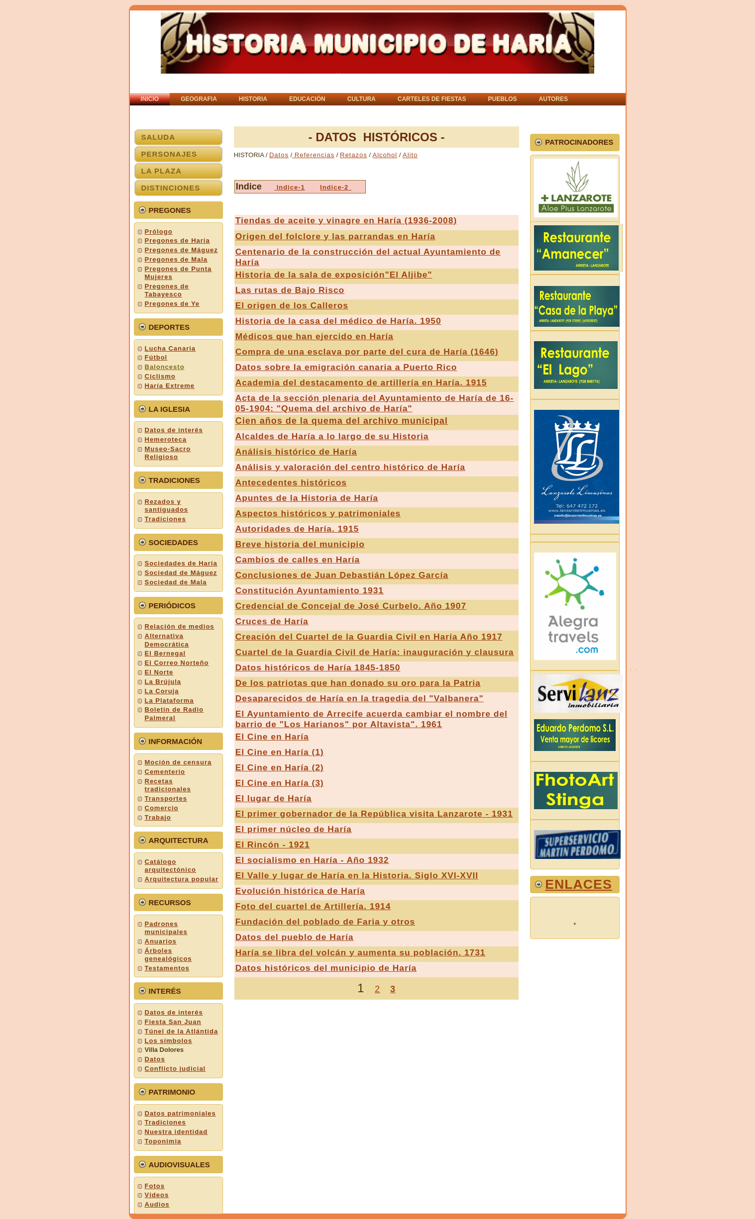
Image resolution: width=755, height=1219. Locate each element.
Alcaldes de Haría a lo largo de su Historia (332, 436)
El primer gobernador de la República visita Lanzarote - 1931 (374, 814)
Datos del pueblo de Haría (294, 937)
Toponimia (163, 1141)
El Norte (159, 672)
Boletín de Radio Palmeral (174, 713)
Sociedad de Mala (176, 582)
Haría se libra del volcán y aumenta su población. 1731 (360, 952)
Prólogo (159, 231)
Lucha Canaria (170, 348)
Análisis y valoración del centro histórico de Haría (350, 467)
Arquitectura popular (182, 879)
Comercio (162, 808)
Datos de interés (174, 430)
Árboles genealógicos (168, 954)
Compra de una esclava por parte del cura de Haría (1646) (367, 352)
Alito (410, 155)
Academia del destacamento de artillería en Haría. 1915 (361, 382)
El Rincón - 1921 (272, 844)
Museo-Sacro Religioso (168, 453)
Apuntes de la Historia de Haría (306, 498)
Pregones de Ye (172, 303)
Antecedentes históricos (291, 482)
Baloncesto (165, 367)
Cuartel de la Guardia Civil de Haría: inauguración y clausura (374, 652)
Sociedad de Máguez (181, 572)
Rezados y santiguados (167, 505)
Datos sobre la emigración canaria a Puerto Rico (346, 367)
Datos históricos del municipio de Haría (326, 968)
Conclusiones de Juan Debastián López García (341, 575)
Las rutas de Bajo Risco (289, 290)
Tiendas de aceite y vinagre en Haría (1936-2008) (346, 220)
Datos (155, 1059)
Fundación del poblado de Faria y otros (325, 922)
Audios (157, 1204)
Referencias (313, 155)
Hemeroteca (166, 439)
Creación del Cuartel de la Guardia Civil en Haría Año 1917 (369, 637)
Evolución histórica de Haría (300, 891)
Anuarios (161, 941)
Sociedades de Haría (181, 563)
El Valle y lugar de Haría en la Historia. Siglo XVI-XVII (356, 875)
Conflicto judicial (175, 1068)
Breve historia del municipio (300, 544)
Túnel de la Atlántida (181, 1031)
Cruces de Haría (272, 621)
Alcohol (385, 155)
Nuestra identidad (176, 1131)
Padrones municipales (166, 928)
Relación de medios (180, 626)
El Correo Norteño (177, 662)
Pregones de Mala (176, 259)
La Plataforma (169, 700)
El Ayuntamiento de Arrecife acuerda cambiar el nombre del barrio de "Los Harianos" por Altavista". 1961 (371, 719)
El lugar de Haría (273, 798)
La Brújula (163, 681)
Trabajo (158, 817)
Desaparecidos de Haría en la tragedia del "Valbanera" (359, 698)
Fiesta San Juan (173, 1022)
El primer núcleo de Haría (293, 829)
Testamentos (167, 968)
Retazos (353, 155)
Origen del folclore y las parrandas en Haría (335, 236)
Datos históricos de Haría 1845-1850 (318, 667)
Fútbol (156, 357)
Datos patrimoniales (180, 1113)
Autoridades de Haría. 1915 (297, 529)
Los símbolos (169, 1040)
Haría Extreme (170, 385)
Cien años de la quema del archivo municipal (341, 421)
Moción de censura (178, 762)
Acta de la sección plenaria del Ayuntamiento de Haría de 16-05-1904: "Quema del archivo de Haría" (374, 403)
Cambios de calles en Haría (297, 559)
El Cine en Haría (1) (279, 752)
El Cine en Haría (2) (279, 767)
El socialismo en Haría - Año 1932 (312, 860)
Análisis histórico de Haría (296, 452)
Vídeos (157, 1195)
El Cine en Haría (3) (279, 783)
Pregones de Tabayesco (167, 290)
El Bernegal (165, 653)
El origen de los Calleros (291, 305)
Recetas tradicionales (168, 785)
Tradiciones (165, 519)
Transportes (166, 798)
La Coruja (162, 691)
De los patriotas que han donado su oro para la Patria (358, 683)
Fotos (155, 1186)
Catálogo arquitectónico (171, 865)
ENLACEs (578, 884)
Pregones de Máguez (181, 250)
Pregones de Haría (177, 240)
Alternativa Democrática (167, 640)
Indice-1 (291, 187)
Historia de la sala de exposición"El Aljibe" (333, 275)
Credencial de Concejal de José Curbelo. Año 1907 (350, 606)
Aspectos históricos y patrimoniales (318, 513)
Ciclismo (160, 376)
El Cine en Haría (272, 737)
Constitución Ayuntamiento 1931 (309, 590)
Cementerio (165, 771)
